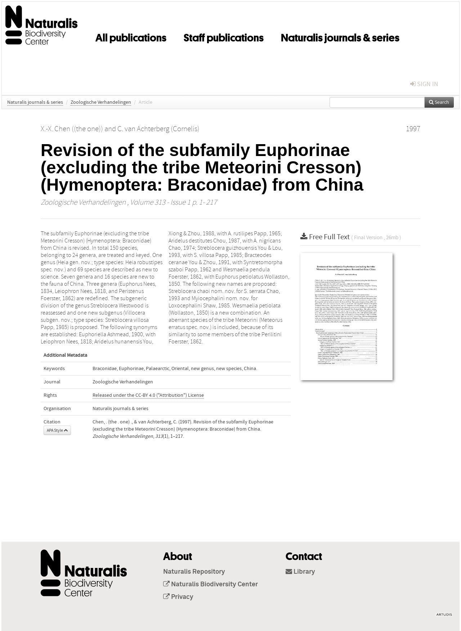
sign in (424, 84)
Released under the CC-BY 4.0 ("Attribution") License (148, 395)
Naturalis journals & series (340, 36)
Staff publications (224, 36)
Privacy (178, 597)
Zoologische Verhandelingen (101, 102)
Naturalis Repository (194, 572)
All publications (130, 36)
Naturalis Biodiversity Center (210, 584)
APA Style (57, 430)
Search (439, 102)
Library (300, 572)
